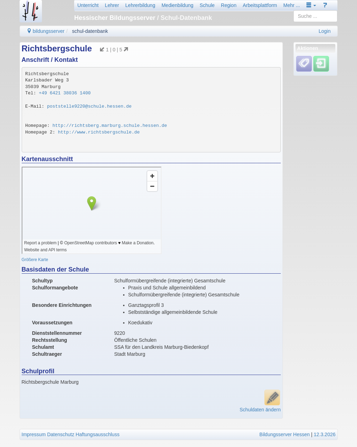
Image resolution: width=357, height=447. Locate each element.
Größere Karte (35, 259)
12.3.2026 (324, 434)
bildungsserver (46, 31)
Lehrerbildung (140, 5)
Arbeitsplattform (260, 5)
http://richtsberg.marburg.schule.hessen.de (109, 125)
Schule (207, 5)
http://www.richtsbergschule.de (99, 132)
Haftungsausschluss (97, 434)
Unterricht (88, 5)
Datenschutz (60, 434)
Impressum (34, 434)
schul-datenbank (90, 31)
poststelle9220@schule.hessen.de (89, 106)
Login (324, 31)
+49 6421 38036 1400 (65, 93)
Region (228, 5)
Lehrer (112, 5)
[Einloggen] (321, 63)
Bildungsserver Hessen (284, 434)
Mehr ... (291, 5)
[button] (311, 5)
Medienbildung (177, 5)
